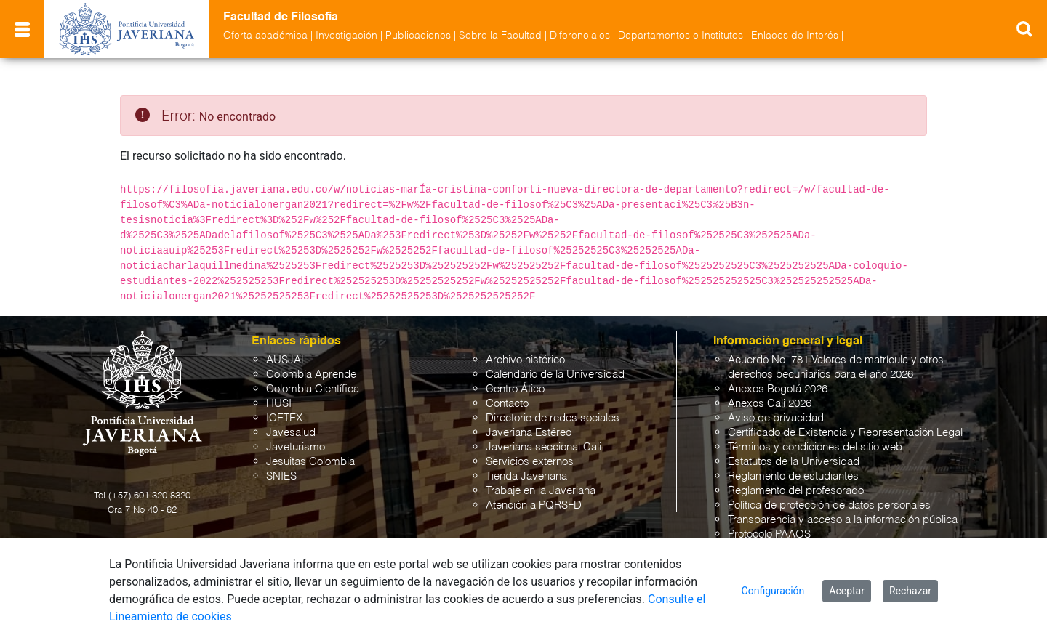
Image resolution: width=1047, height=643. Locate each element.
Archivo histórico (525, 360)
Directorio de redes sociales (552, 418)
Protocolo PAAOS (769, 534)
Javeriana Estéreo (528, 432)
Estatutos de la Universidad (793, 461)
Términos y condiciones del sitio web (815, 447)
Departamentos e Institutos (680, 36)
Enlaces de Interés (794, 36)
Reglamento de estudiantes (793, 476)
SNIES (281, 476)
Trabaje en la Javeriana (540, 490)
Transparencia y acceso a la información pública (843, 519)
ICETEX (284, 418)
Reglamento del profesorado (796, 490)
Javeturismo (295, 447)
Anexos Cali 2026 (769, 403)
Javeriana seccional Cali (543, 447)
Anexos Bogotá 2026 (777, 389)
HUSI (279, 403)
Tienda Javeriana (526, 476)
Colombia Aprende (311, 374)
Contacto (507, 403)
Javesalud (291, 432)
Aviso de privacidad (776, 418)
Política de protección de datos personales (829, 505)
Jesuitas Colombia (310, 461)
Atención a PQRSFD (534, 505)
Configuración (773, 591)
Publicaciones (418, 36)
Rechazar (910, 591)
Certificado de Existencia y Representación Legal (845, 432)
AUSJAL (286, 360)
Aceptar (847, 591)
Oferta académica (265, 36)
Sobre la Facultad (500, 36)
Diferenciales (580, 36)
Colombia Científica (312, 389)
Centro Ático (515, 389)
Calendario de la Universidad (555, 374)
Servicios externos (530, 461)
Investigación (346, 36)
